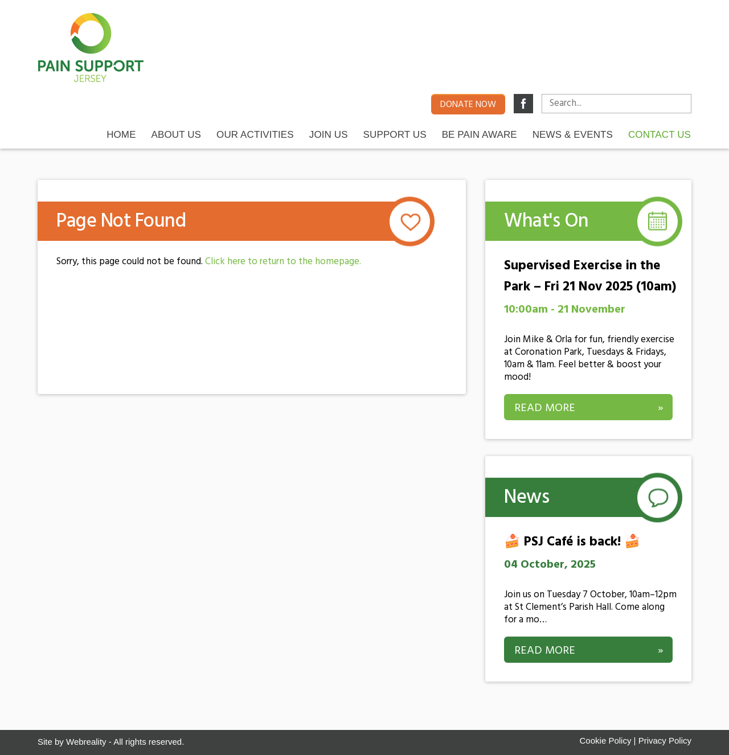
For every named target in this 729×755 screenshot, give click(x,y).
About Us (176, 134)
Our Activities (255, 134)
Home (121, 134)
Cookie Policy (606, 740)
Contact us (659, 134)
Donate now (468, 104)
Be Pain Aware (479, 134)
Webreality (86, 741)
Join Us (328, 134)
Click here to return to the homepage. (283, 261)
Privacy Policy (664, 740)
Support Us (395, 134)
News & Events (573, 134)
